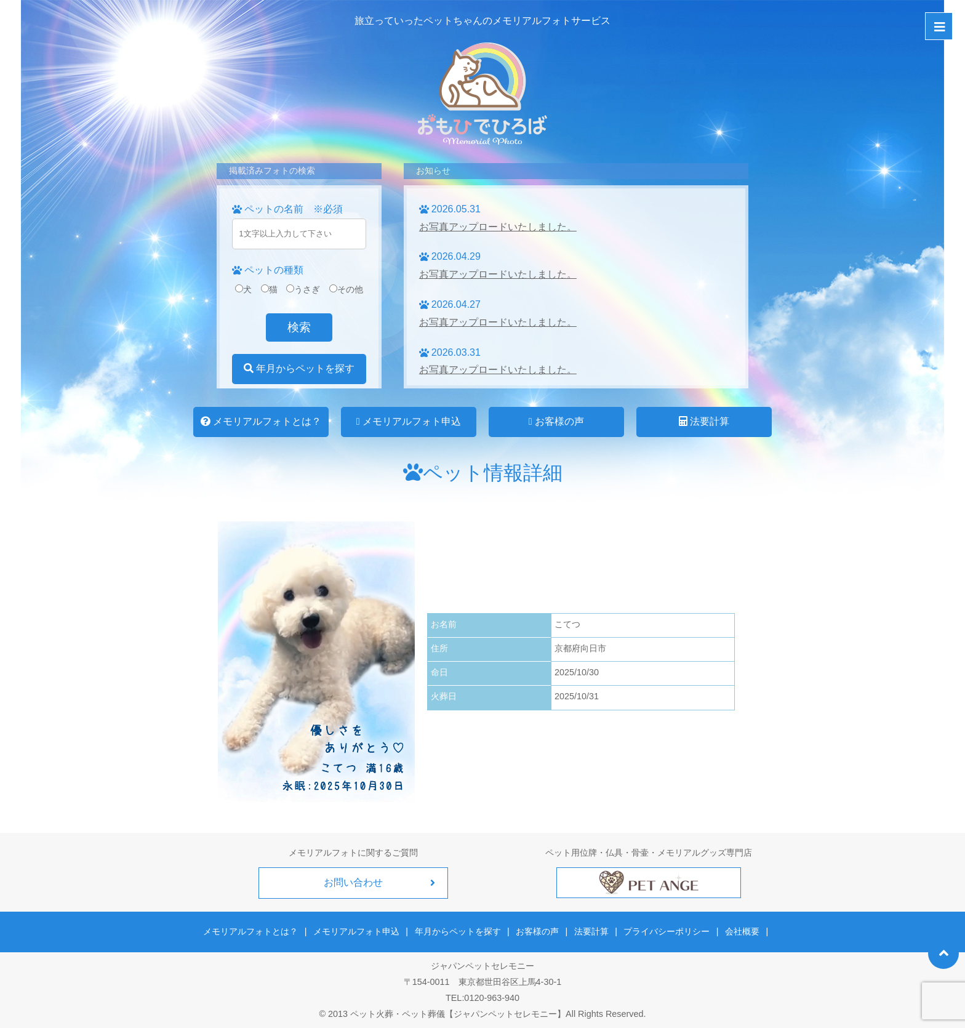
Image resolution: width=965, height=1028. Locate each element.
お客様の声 (556, 421)
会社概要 (740, 931)
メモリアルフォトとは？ (261, 421)
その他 (346, 289)
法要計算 (704, 421)
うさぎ (303, 289)
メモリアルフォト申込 (408, 421)
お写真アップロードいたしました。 (498, 227)
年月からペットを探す (299, 368)
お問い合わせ (353, 882)
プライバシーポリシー (666, 931)
